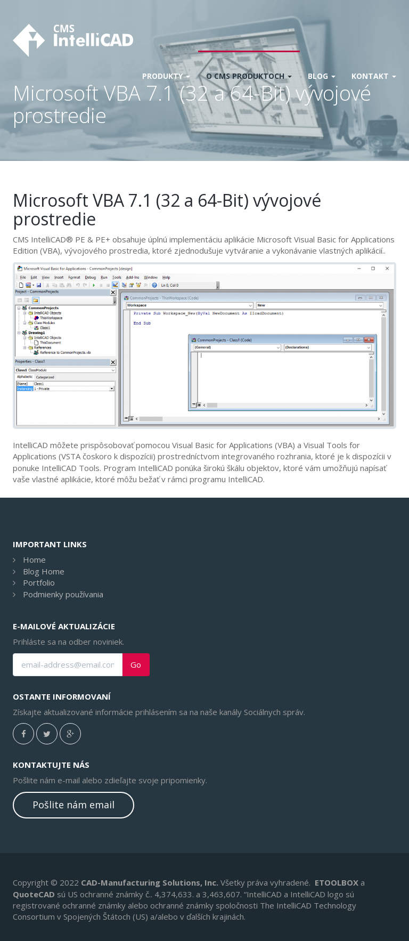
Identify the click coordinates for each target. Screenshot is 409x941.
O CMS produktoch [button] (249, 76)
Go (135, 665)
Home (34, 559)
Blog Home (43, 571)
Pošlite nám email (73, 804)
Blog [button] (322, 76)
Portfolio (39, 582)
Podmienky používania (63, 594)
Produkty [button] (166, 76)
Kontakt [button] (373, 76)
